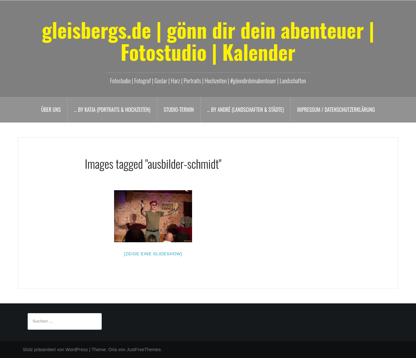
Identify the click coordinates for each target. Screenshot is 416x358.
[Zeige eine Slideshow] (153, 253)
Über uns (51, 109)
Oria (112, 349)
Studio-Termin (178, 109)
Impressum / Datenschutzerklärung (336, 109)
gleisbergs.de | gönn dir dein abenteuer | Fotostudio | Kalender (208, 41)
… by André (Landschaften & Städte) (245, 109)
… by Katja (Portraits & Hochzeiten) (112, 109)
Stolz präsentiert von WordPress (55, 349)
